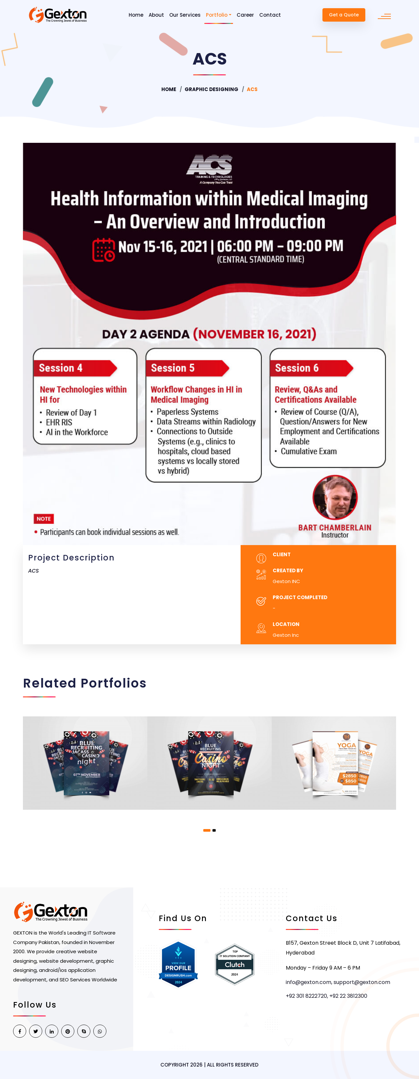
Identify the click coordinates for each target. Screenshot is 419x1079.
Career (245, 14)
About (156, 14)
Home (136, 14)
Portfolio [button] (217, 14)
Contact (270, 14)
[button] (206, 830)
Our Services (185, 14)
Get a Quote (344, 14)
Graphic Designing (211, 89)
